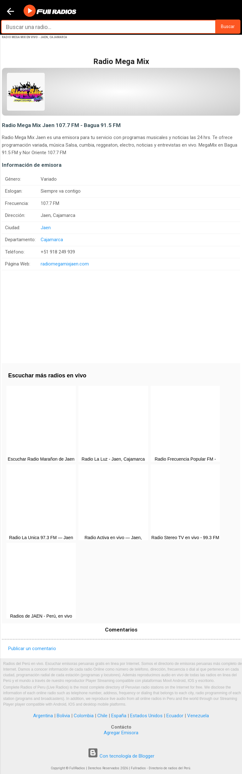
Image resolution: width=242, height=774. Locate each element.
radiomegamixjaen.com (65, 264)
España (118, 716)
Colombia (84, 716)
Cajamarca (52, 239)
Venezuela (198, 716)
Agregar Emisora (121, 733)
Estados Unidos (146, 716)
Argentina (43, 716)
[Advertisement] (121, 314)
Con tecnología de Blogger (121, 756)
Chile (102, 716)
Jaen (46, 227)
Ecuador (174, 716)
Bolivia (63, 716)
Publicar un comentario (32, 648)
